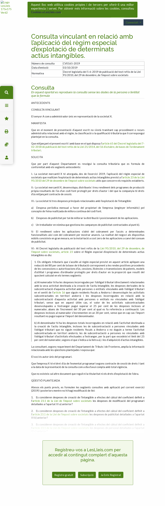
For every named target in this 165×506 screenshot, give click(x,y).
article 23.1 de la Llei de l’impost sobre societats (62, 394)
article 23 (67, 245)
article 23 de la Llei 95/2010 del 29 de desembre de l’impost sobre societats (87, 172)
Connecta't (132, 15)
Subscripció (87, 468)
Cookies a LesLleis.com (46, 11)
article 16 (59, 285)
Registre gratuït (63, 468)
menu (6, 105)
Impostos (6, 144)
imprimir (6, 131)
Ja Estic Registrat (111, 468)
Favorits (6, 118)
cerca (6, 92)
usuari (6, 157)
